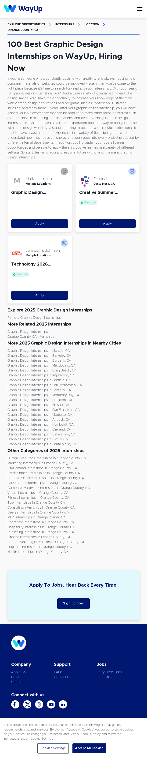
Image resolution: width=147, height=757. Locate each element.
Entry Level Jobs (109, 672)
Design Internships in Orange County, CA (38, 512)
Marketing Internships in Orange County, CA (40, 463)
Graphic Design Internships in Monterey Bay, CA (43, 395)
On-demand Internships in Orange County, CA (42, 468)
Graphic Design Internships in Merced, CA (38, 350)
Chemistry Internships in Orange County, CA (40, 522)
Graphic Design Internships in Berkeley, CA (39, 355)
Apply (39, 223)
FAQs (58, 672)
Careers (17, 682)
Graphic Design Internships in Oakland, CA (39, 429)
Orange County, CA (22, 30)
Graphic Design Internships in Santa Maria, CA (41, 444)
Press (15, 677)
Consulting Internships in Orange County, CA (41, 507)
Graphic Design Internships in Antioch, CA (38, 419)
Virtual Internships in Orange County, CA (37, 493)
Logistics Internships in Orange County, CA (39, 547)
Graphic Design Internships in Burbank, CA (39, 360)
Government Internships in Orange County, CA (42, 483)
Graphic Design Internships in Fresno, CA (38, 405)
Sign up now (73, 603)
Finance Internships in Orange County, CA (38, 537)
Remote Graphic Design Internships (34, 317)
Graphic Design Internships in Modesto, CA (39, 414)
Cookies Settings (53, 748)
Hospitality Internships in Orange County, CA (41, 527)
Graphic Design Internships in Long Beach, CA (41, 370)
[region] (73, 737)
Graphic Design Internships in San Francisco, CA (43, 410)
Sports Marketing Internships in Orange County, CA (45, 542)
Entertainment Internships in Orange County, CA (43, 473)
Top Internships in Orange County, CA (36, 502)
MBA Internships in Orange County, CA (36, 517)
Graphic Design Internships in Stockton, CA (39, 400)
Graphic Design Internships (27, 332)
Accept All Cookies (89, 748)
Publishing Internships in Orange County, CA (40, 532)
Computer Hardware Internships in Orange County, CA (48, 488)
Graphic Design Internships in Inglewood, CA (41, 375)
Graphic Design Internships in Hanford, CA (39, 390)
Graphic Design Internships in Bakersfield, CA (41, 434)
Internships (64, 24)
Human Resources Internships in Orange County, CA (46, 458)
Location (92, 24)
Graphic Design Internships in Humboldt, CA (40, 424)
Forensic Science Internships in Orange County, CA (45, 478)
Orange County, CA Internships (30, 336)
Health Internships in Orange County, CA (37, 552)
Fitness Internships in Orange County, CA (38, 497)
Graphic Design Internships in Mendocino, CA (41, 365)
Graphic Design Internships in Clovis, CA (37, 439)
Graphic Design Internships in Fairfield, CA (39, 380)
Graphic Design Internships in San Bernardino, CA (44, 385)
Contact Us (62, 677)
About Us (18, 672)
